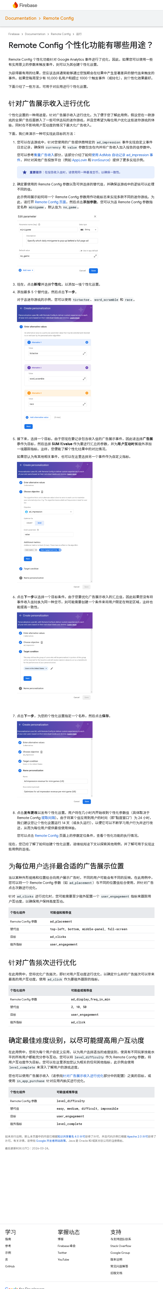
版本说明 (116, 1259)
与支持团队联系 (120, 1239)
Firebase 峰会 (67, 1246)
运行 (79, 34)
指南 (8, 1239)
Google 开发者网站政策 (51, 1141)
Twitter (62, 1253)
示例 (8, 1253)
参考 (8, 1246)
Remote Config (58, 18)
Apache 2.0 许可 (137, 1136)
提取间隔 (48, 818)
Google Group (120, 1253)
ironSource (100, 160)
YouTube (63, 1259)
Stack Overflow (120, 1246)
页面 (50, 202)
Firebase (14, 34)
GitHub (10, 1266)
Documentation (20, 18)
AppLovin (79, 160)
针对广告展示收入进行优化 (83, 1076)
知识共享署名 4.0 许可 (71, 1136)
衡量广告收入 (44, 155)
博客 (61, 1239)
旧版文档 (116, 1273)
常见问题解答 (119, 1266)
